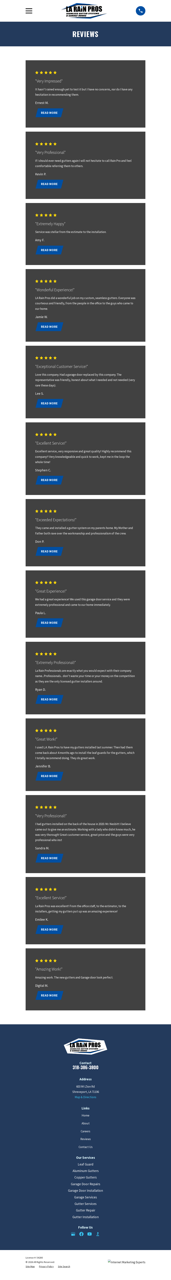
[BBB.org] (98, 1240)
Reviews (85, 1145)
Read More (49, 113)
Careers (85, 1137)
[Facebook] (81, 1240)
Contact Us (86, 1153)
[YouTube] (89, 1240)
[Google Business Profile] (73, 1240)
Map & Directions (85, 1103)
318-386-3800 (86, 1073)
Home (85, 1121)
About (86, 1129)
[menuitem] (30, 1272)
